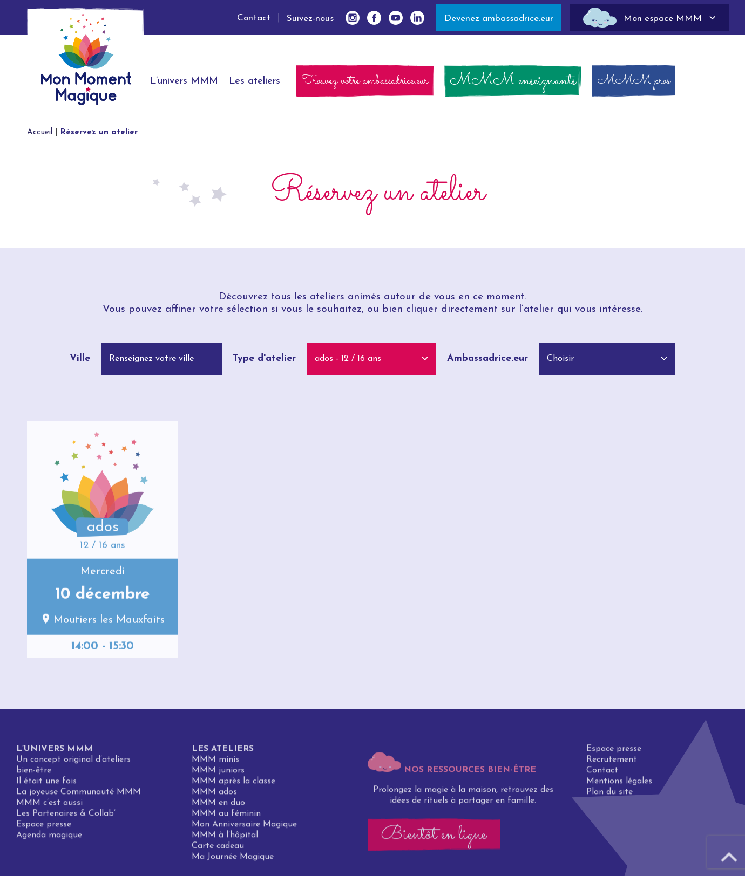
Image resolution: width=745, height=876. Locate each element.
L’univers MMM (54, 752)
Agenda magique (49, 838)
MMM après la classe (233, 784)
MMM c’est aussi (49, 806)
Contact (253, 18)
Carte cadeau (218, 849)
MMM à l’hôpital (225, 838)
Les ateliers (223, 752)
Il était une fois (46, 784)
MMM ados (214, 795)
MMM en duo (218, 806)
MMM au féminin (226, 816)
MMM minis (215, 762)
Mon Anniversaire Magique (244, 827)
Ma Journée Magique (233, 860)
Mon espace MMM (663, 18)
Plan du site (609, 795)
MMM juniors (218, 773)
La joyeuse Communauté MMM (78, 795)
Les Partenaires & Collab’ (66, 816)
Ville (80, 358)
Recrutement (611, 762)
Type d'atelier (264, 358)
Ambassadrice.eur (487, 358)
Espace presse (43, 827)
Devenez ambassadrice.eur (498, 18)
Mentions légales (619, 784)
